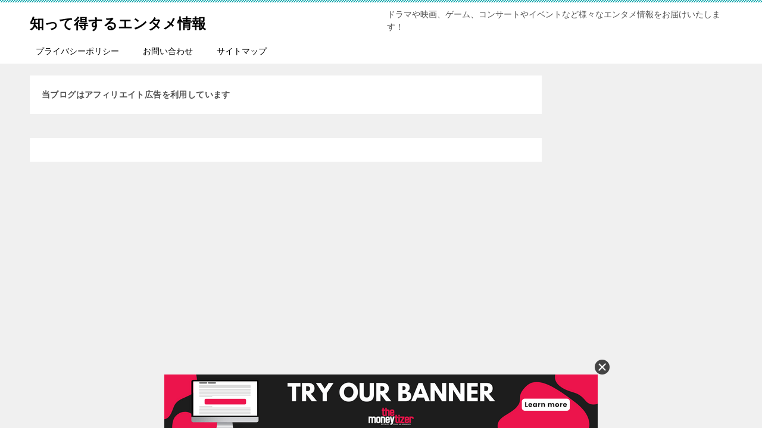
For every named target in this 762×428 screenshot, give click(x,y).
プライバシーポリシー (77, 51)
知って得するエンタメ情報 (139, 20)
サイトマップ (242, 51)
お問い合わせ (168, 51)
